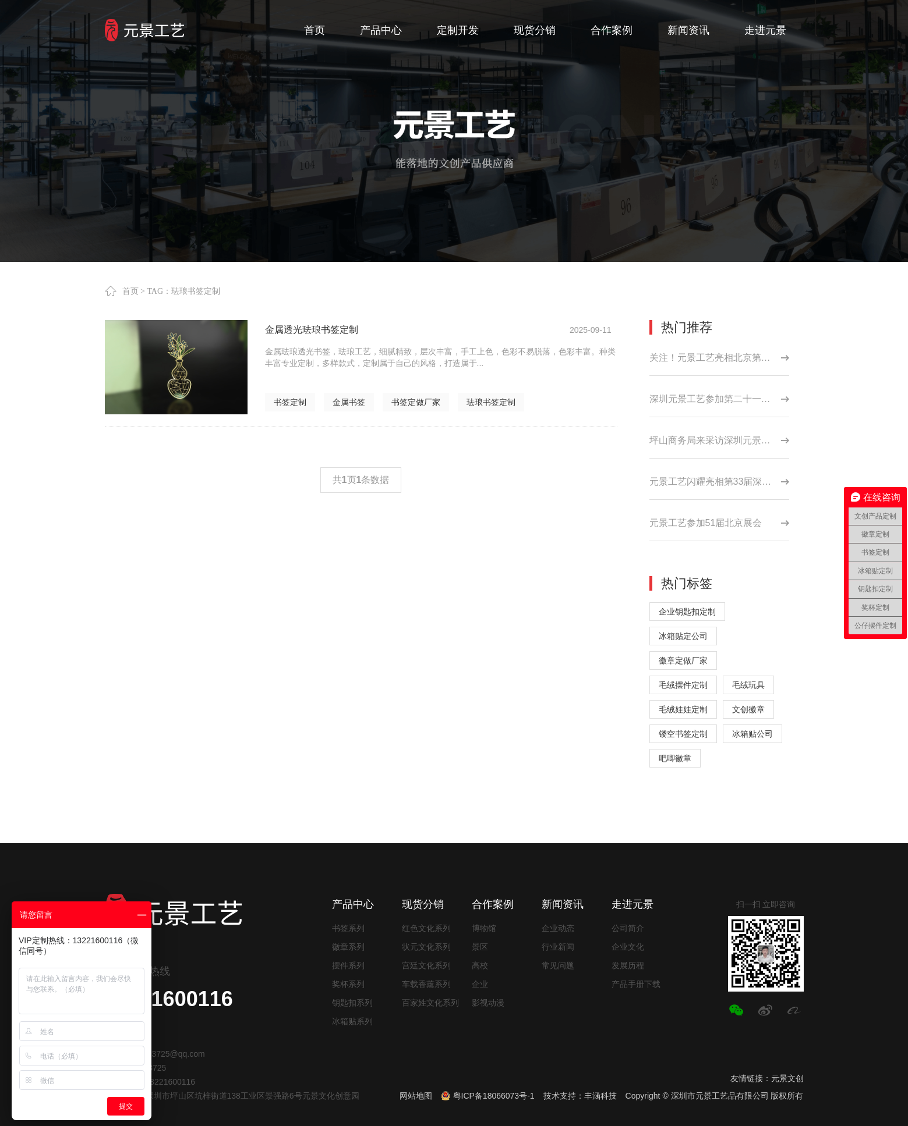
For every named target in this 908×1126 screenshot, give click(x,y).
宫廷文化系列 (426, 965)
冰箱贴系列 (352, 1021)
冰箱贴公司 (752, 733)
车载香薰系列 (426, 984)
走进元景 (632, 904)
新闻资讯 (563, 904)
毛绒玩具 (748, 685)
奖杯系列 (348, 984)
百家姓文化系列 (430, 1002)
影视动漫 (488, 1002)
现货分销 (423, 904)
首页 (130, 291)
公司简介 (628, 928)
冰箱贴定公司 (683, 636)
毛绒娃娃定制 (683, 709)
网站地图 (416, 1095)
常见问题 (558, 965)
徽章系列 (348, 946)
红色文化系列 (426, 928)
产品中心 (353, 904)
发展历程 (628, 965)
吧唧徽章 (675, 758)
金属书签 (349, 402)
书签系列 (348, 928)
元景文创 (787, 1078)
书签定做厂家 (415, 402)
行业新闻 (558, 946)
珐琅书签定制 (491, 402)
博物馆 (484, 928)
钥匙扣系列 (352, 1002)
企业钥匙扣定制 (687, 611)
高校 (480, 965)
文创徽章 (748, 709)
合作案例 (493, 904)
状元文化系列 (426, 946)
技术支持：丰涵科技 (580, 1095)
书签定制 (290, 402)
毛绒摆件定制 (683, 685)
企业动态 (558, 928)
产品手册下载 (636, 984)
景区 (480, 946)
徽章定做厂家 (683, 660)
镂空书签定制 (683, 733)
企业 (480, 984)
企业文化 (628, 946)
